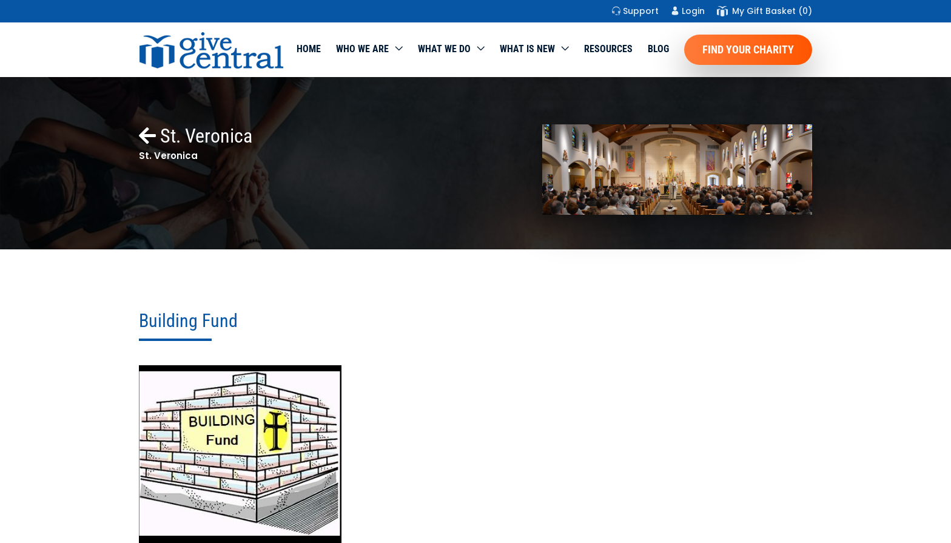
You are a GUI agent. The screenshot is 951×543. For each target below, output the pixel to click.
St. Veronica (195, 135)
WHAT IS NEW (527, 49)
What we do (444, 49)
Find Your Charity (748, 49)
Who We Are (362, 49)
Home (309, 49)
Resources (608, 49)
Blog (658, 49)
